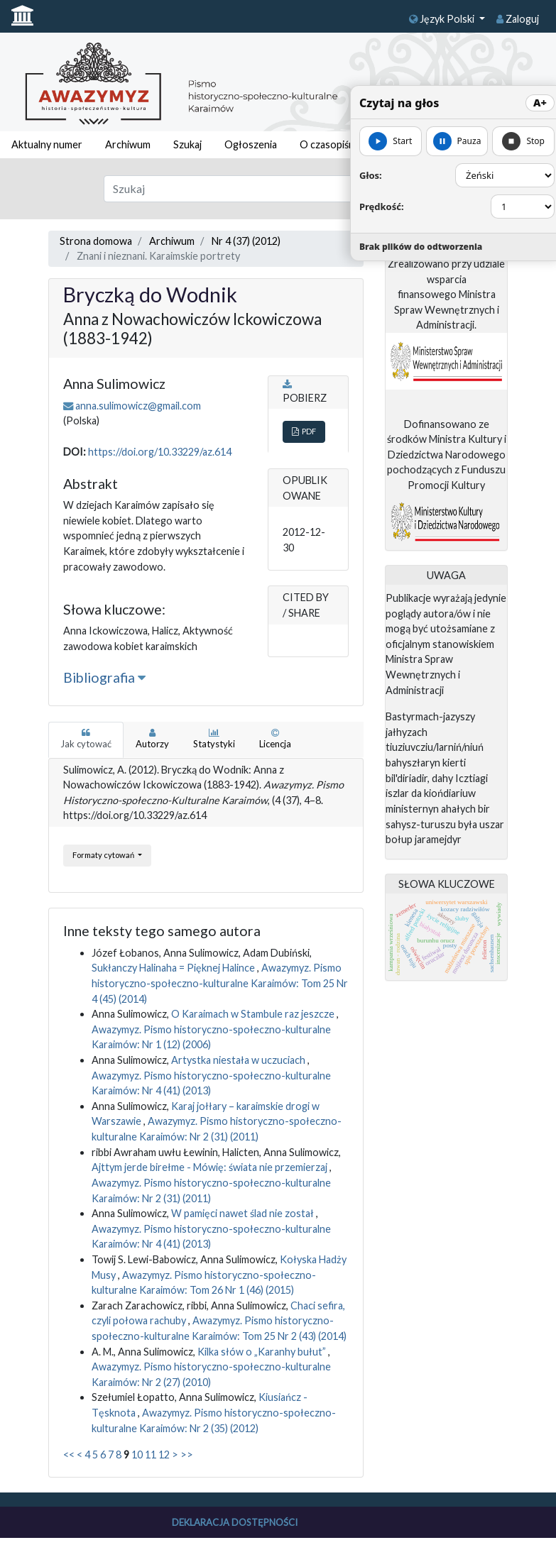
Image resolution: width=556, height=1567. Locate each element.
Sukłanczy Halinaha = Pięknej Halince (174, 968)
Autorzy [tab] (152, 738)
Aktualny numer (46, 144)
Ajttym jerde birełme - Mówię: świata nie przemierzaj (210, 1167)
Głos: (370, 175)
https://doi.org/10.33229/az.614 (159, 452)
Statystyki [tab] (214, 738)
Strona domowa (96, 241)
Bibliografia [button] (104, 677)
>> (186, 1454)
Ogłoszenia (250, 144)
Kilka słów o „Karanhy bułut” (262, 1352)
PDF (304, 431)
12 (164, 1454)
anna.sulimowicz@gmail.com (138, 406)
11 (150, 1454)
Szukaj (187, 144)
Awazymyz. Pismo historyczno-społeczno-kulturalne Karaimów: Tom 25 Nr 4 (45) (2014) (220, 983)
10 (137, 1454)
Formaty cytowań (104, 854)
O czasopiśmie (333, 144)
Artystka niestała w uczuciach (239, 1060)
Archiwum (128, 144)
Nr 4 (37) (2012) (246, 241)
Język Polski (442, 19)
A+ (540, 102)
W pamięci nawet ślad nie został (243, 1213)
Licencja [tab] (275, 738)
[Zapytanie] (255, 188)
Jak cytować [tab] (85, 738)
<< (69, 1454)
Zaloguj (517, 19)
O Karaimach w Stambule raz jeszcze (254, 1014)
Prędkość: (381, 206)
